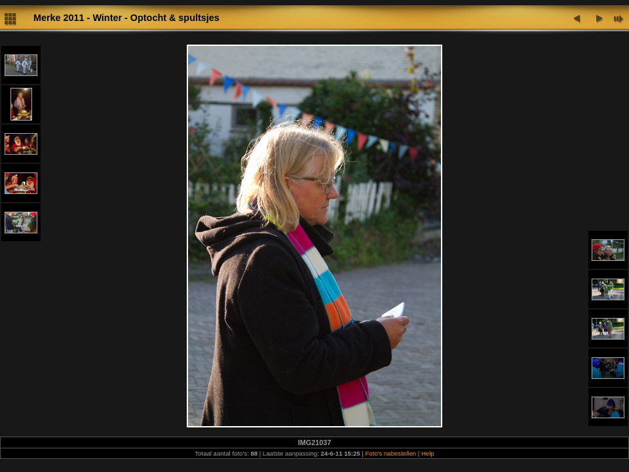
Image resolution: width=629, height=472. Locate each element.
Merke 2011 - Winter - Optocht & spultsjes (126, 17)
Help (427, 453)
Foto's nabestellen (391, 453)
